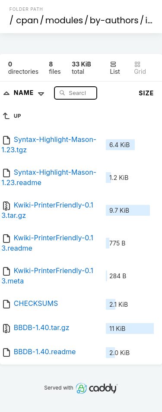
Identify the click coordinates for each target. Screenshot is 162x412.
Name (31, 92)
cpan (27, 20)
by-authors (114, 20)
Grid (140, 68)
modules (64, 20)
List (115, 68)
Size (146, 93)
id (149, 20)
